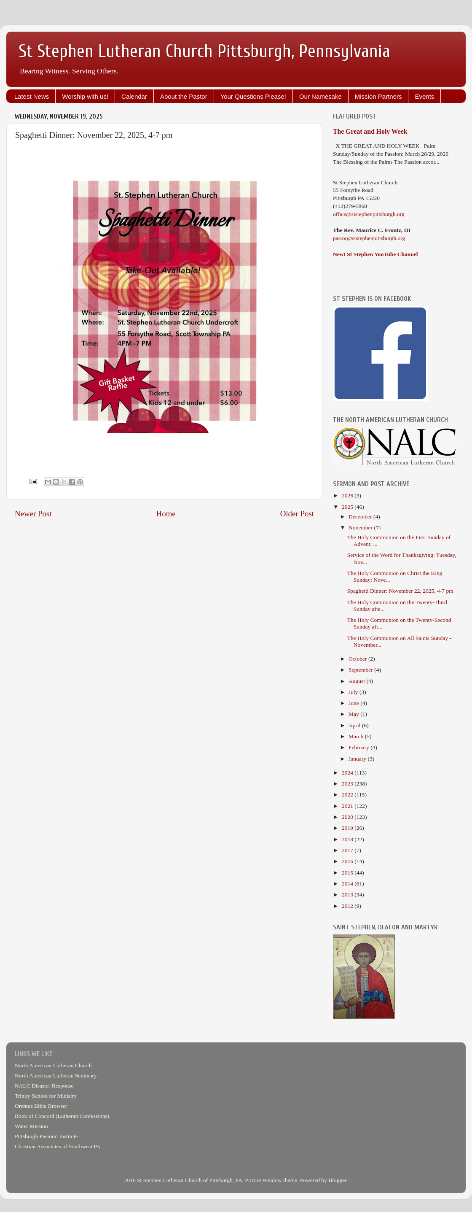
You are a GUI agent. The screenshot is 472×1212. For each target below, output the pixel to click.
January (358, 759)
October (358, 659)
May (354, 714)
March (357, 736)
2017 (348, 850)
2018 (348, 839)
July (354, 692)
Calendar (134, 96)
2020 (348, 817)
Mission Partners (378, 96)
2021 (348, 806)
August (357, 681)
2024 (348, 772)
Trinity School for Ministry (46, 1096)
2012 (348, 906)
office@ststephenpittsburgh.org (369, 214)
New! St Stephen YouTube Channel (375, 254)
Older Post (297, 513)
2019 (348, 828)
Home (166, 513)
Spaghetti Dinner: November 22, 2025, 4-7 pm (400, 591)
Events (424, 96)
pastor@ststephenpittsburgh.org (369, 238)
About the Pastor (183, 96)
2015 (348, 872)
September (361, 670)
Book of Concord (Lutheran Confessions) (62, 1116)
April (355, 725)
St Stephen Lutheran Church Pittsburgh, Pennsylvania (204, 51)
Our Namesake (320, 96)
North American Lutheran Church (53, 1065)
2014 (348, 883)
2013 (348, 894)
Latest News (31, 96)
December (361, 516)
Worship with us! (85, 96)
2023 (348, 783)
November (361, 527)
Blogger (337, 1180)
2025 (348, 507)
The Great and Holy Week (370, 131)
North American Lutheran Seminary (56, 1075)
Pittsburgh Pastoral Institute (46, 1136)
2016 (348, 861)
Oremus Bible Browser (41, 1106)
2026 (348, 495)
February (359, 747)
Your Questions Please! (253, 96)
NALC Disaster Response (44, 1085)
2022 (348, 794)
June (354, 703)
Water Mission (31, 1126)
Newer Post (33, 513)
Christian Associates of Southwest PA (58, 1146)
